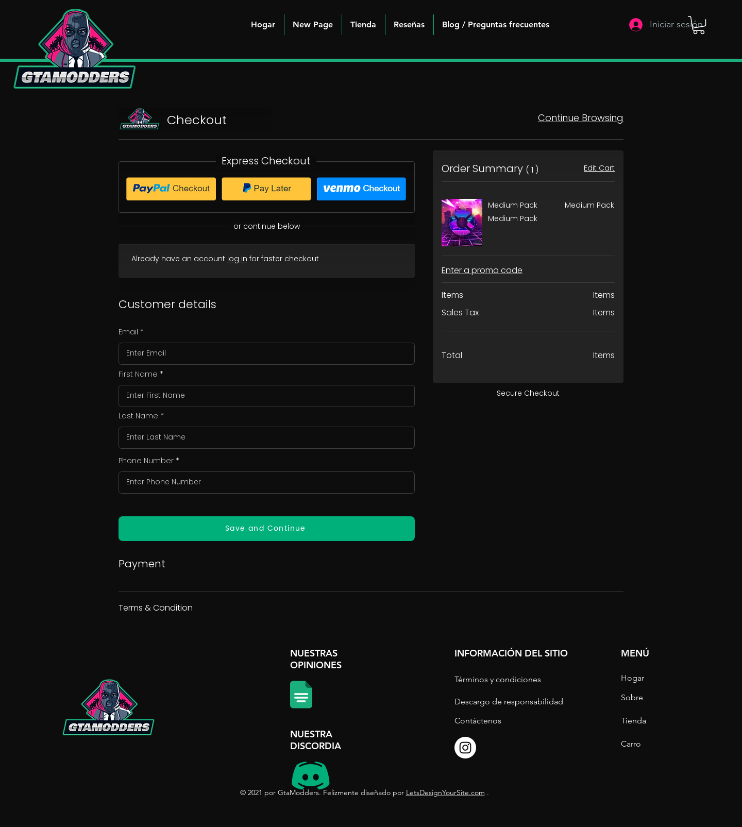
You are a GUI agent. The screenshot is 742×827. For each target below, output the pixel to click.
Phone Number (146, 460)
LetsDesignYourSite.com (445, 792)
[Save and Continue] (267, 528)
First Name (138, 374)
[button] (496, 24)
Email (128, 331)
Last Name (138, 415)
